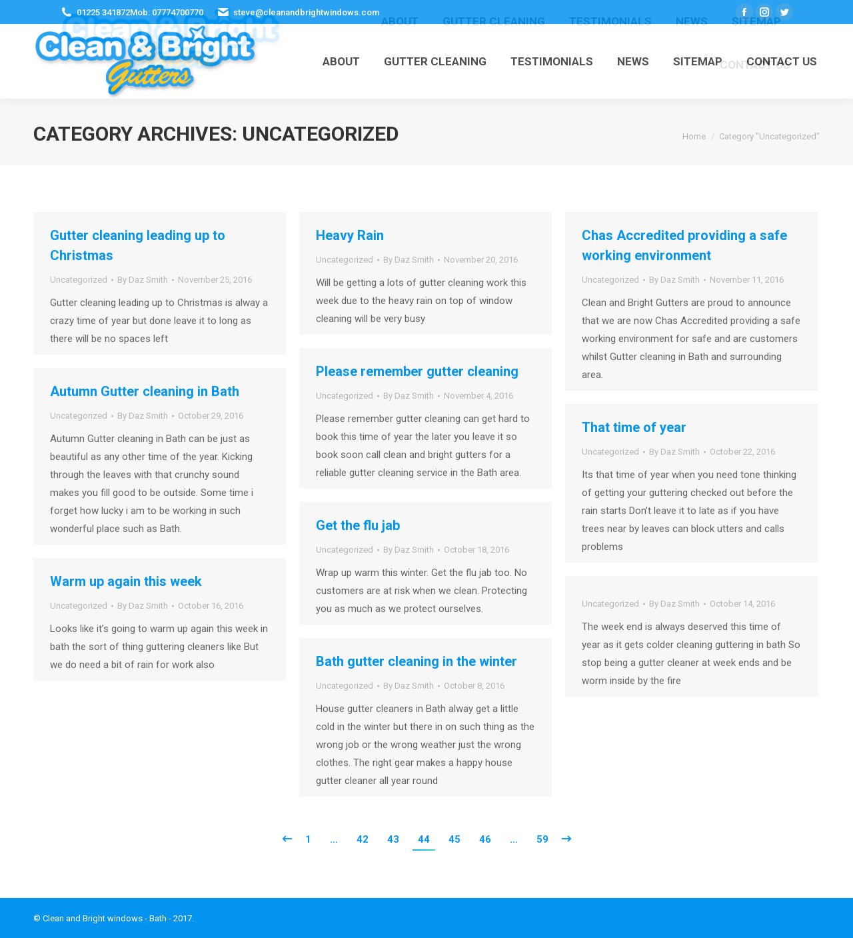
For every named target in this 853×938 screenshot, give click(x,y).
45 (454, 839)
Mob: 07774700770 (166, 12)
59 (542, 839)
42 (363, 839)
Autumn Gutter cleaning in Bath (144, 391)
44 (424, 839)
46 (485, 839)
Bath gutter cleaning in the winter (416, 661)
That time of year (634, 427)
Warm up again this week (126, 581)
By (142, 280)
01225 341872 (103, 12)
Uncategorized (78, 280)
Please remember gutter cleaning (417, 371)
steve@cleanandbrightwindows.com (306, 12)
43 (393, 839)
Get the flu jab (358, 525)
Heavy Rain (350, 235)
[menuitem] (341, 61)
